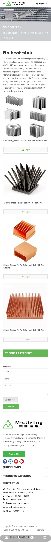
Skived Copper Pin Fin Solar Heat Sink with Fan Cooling (23, 266)
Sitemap (40, 530)
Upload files (10, 399)
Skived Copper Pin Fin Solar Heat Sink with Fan (23, 330)
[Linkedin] (10, 461)
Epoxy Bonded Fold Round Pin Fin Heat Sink (22, 202)
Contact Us (14, 454)
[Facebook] (5, 461)
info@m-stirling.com (22, 507)
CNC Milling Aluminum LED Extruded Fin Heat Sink (25, 140)
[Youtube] (16, 461)
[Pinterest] (21, 461)
